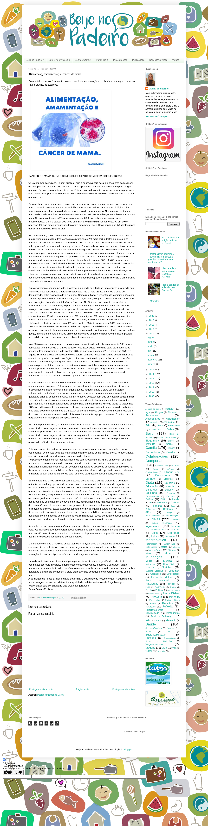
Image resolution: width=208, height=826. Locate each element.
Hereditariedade (152, 515)
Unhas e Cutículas (158, 641)
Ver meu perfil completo (157, 116)
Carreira (170, 452)
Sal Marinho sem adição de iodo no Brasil (170, 240)
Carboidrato (152, 452)
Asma (160, 425)
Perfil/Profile (102, 60)
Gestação (168, 509)
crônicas (170, 469)
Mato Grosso (151, 547)
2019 (152, 320)
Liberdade (173, 532)
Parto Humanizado (157, 580)
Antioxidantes (173, 418)
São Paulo (170, 620)
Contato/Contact (83, 60)
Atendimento (174, 425)
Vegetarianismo (154, 644)
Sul (168, 631)
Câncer (171, 448)
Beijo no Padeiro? (35, 60)
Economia (170, 483)
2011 (152, 387)
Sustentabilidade (155, 634)
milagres (176, 547)
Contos (176, 465)
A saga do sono (153, 409)
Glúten (148, 512)
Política (159, 590)
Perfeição (171, 584)
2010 (152, 392)
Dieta (149, 482)
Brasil (171, 440)
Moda (168, 553)
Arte (147, 425)
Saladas (158, 620)
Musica (167, 560)
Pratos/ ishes (153, 594)
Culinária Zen (171, 472)
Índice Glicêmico (162, 523)
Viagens (150, 647)
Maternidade (169, 544)
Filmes (176, 502)
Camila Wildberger (159, 88)
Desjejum (150, 479)
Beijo (149, 433)
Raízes (153, 603)
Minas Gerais (155, 550)
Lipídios (155, 536)
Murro (149, 560)
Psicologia (174, 596)
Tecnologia (150, 638)
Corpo (155, 469)
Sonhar (170, 628)
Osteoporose (173, 574)
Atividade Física (156, 430)
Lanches (175, 529)
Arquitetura (169, 422)
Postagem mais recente (41, 689)
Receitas (167, 603)
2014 (152, 374)
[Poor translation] (18, 772)
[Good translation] (8, 772)
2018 (152, 324)
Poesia (148, 590)
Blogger (127, 749)
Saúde (150, 624)
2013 (152, 378)
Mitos (148, 553)
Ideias (155, 519)
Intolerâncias (157, 529)
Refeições (150, 606)
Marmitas (154, 301)
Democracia (162, 475)
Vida (174, 648)
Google (169, 512)
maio (151, 346)
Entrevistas (151, 489)
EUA (163, 499)
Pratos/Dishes (120, 60)
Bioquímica (152, 440)
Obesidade (174, 570)
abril (150, 350)
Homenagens (173, 515)
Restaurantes (173, 613)
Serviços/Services (158, 60)
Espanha (171, 493)
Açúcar (169, 408)
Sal (147, 620)
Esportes (170, 496)
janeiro (152, 364)
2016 (152, 333)
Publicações (138, 60)
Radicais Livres (172, 600)
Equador (169, 489)
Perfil (147, 587)
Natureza (150, 564)
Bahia (170, 429)
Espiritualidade (152, 496)
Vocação (161, 651)
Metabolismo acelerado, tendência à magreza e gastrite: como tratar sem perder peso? (161, 258)
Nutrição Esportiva (154, 571)
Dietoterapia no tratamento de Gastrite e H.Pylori (169, 272)
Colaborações (156, 456)
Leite (155, 532)
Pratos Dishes (174, 590)
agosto (152, 337)
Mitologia (172, 550)
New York (169, 564)
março (151, 355)
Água (147, 412)
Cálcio (169, 444)
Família (176, 499)
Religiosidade (152, 613)
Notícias (167, 567)
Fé (150, 502)
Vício (164, 647)
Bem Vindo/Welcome (59, 60)
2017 (152, 329)
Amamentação (152, 418)
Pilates (173, 587)
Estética (149, 499)
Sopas (148, 631)
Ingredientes (152, 526)
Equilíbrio (151, 492)
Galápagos (150, 509)
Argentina (154, 422)
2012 (152, 383)
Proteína (157, 596)
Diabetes (168, 479)
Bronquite (150, 444)
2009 (152, 396)
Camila (151, 448)
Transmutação (170, 638)
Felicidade (162, 502)
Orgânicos (155, 574)
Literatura (170, 536)
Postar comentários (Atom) (50, 695)
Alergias (159, 412)
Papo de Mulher (162, 577)
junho (151, 341)
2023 (152, 316)
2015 (152, 369)
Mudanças (153, 557)
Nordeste (149, 568)
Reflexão (167, 606)
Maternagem (151, 544)
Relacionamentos (154, 610)
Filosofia (157, 505)
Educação (151, 486)
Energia (170, 486)
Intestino (175, 526)
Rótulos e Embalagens (163, 616)
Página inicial (83, 689)
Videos (175, 60)
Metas (164, 547)
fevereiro (153, 359)
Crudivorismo (151, 472)
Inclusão (176, 520)
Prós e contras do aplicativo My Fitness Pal (171, 288)
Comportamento (158, 461)
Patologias (151, 583)
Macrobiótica (155, 540)
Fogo (173, 506)
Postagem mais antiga (123, 689)
